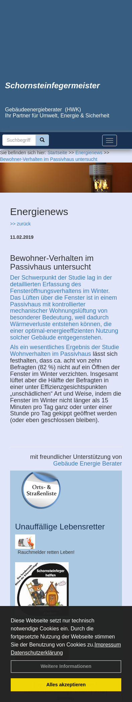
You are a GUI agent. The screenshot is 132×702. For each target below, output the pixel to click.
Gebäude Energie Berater (87, 463)
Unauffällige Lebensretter (60, 526)
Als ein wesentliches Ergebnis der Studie (64, 347)
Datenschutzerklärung (37, 653)
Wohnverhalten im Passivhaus (50, 353)
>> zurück (20, 223)
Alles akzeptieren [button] (66, 684)
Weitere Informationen (66, 666)
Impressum (107, 644)
